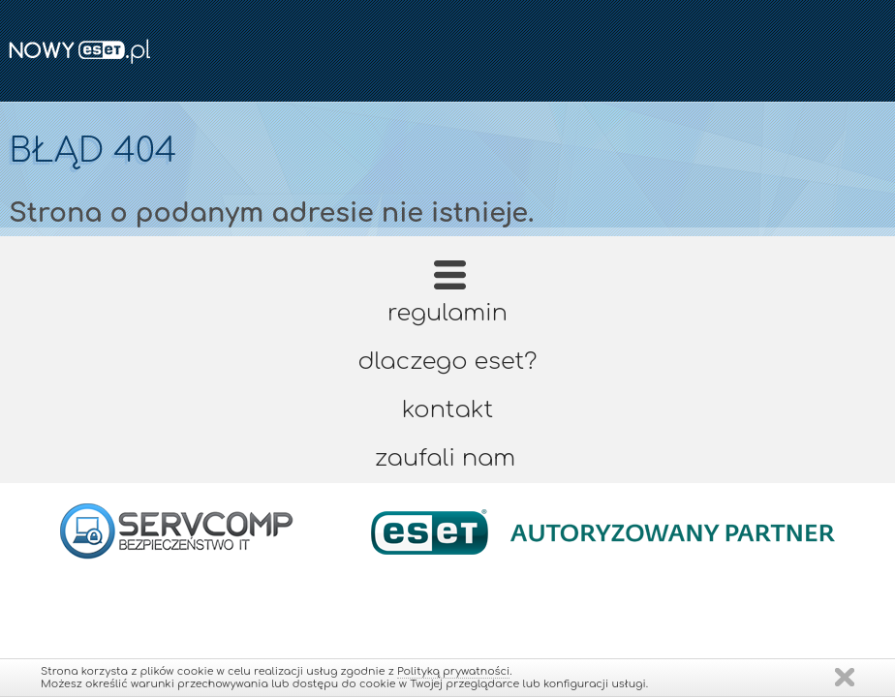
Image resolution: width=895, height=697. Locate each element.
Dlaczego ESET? (448, 361)
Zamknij (844, 677)
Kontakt (447, 410)
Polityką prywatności (453, 671)
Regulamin (447, 313)
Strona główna (450, 281)
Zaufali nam (445, 458)
